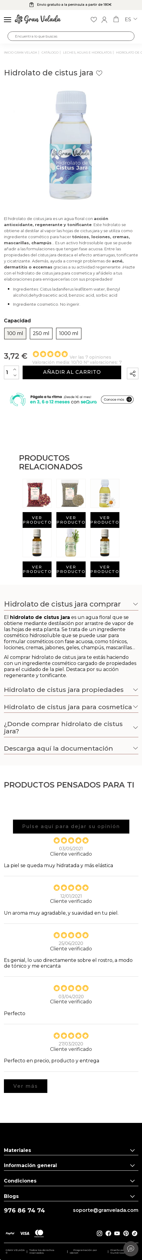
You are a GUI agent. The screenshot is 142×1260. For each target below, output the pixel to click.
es (131, 19)
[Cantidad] (11, 372)
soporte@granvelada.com (105, 1210)
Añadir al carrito (72, 372)
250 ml (41, 333)
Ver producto (37, 520)
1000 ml (68, 333)
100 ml (15, 333)
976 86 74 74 (24, 1210)
